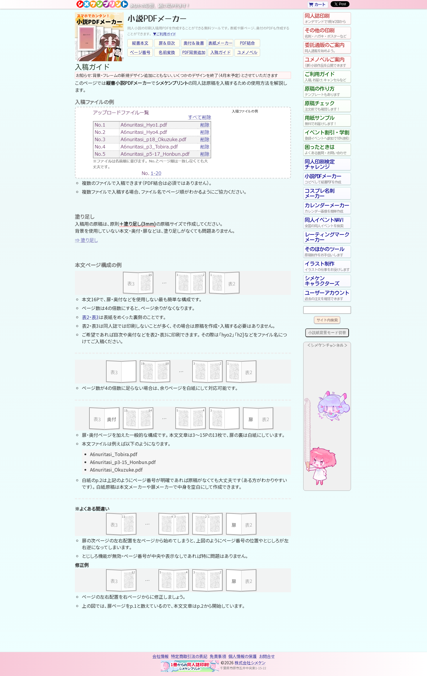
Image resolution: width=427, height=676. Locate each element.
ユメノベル (247, 52)
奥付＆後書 (193, 43)
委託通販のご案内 (327, 47)
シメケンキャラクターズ (322, 281)
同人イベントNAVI (327, 222)
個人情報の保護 (242, 656)
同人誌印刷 (327, 18)
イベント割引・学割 (327, 135)
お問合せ (267, 656)
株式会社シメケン (249, 663)
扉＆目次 (167, 43)
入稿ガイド (220, 52)
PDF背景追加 (193, 52)
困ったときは (327, 149)
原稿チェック (327, 106)
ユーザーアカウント (327, 295)
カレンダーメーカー (327, 208)
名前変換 (167, 52)
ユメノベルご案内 (327, 62)
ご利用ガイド (327, 76)
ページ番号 (140, 52)
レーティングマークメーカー (327, 237)
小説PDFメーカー (327, 179)
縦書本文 (140, 43)
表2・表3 (90, 317)
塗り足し (89, 240)
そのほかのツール (327, 251)
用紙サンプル (327, 120)
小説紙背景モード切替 (327, 332)
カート (317, 4)
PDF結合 (247, 43)
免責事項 (218, 656)
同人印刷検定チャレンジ (319, 164)
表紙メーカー (220, 43)
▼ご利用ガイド (164, 33)
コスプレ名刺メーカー (319, 193)
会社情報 (160, 656)
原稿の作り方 (327, 91)
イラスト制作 (327, 266)
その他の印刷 (327, 33)
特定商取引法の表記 (189, 656)
